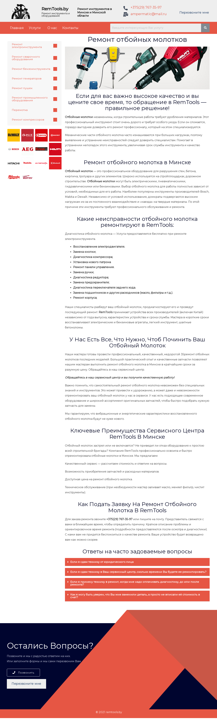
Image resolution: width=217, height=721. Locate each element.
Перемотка (34, 110)
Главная (17, 28)
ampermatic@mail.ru (149, 14)
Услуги (35, 28)
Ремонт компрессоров (34, 120)
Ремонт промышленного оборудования (34, 99)
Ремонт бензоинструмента (34, 69)
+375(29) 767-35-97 (146, 7)
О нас (52, 28)
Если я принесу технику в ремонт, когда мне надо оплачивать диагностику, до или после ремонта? (135, 586)
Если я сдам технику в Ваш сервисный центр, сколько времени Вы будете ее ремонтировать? (126, 573)
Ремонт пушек (34, 88)
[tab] (137, 562)
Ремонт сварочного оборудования (34, 58)
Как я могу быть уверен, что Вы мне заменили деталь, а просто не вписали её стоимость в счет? (135, 599)
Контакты (70, 28)
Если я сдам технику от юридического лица (102, 561)
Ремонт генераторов (34, 79)
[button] (23, 675)
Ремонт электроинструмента (34, 46)
